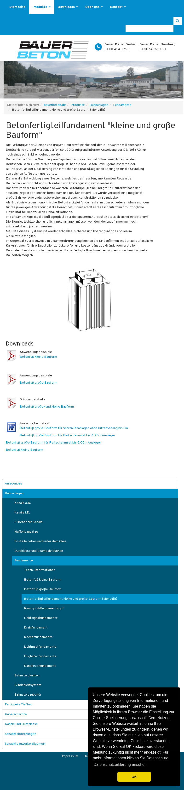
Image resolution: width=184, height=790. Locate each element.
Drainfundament (36, 628)
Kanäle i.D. (22, 513)
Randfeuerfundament (40, 666)
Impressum (70, 756)
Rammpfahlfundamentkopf (44, 608)
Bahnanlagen (99, 105)
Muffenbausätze (26, 532)
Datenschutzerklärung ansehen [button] (119, 764)
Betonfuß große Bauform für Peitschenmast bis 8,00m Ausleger (53, 443)
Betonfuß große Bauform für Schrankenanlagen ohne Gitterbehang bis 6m (74, 428)
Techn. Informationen (39, 570)
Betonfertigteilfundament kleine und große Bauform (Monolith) (70, 599)
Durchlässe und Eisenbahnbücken (38, 551)
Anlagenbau (13, 484)
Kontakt (118, 7)
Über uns (94, 7)
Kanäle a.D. (22, 503)
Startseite (17, 7)
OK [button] (134, 777)
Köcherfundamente (38, 637)
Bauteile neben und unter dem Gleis (40, 541)
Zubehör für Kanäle (28, 522)
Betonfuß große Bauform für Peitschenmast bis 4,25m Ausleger (67, 435)
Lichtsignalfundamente (41, 618)
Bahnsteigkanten (27, 676)
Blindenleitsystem (27, 685)
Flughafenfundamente (40, 656)
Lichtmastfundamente (40, 647)
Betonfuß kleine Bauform (38, 357)
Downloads (68, 7)
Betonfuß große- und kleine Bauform (47, 407)
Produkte (42, 7)
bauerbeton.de (55, 105)
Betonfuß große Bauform (38, 383)
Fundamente (122, 105)
